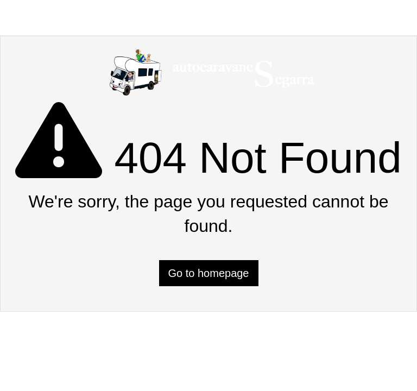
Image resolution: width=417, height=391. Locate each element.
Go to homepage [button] (208, 273)
